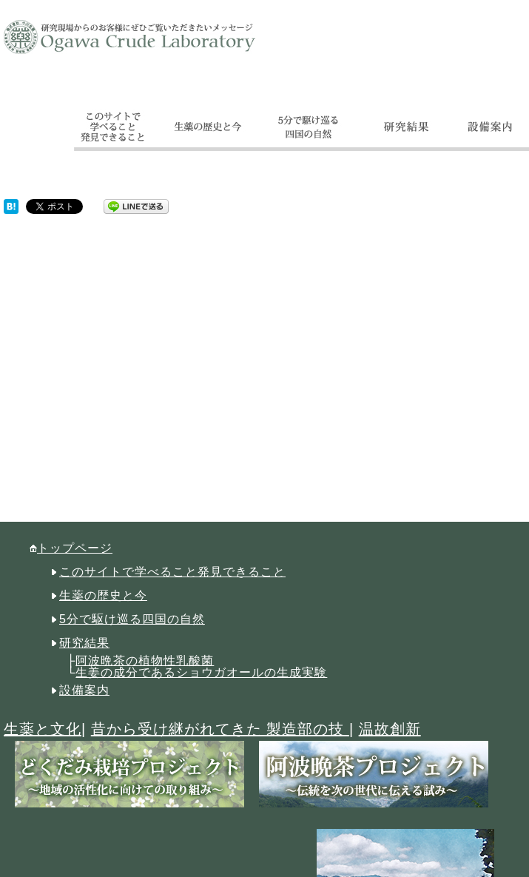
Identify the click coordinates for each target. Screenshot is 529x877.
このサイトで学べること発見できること (172, 571)
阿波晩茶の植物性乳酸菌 (144, 660)
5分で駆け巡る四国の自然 (132, 619)
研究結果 (84, 642)
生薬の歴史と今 (103, 595)
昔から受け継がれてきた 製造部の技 (220, 729)
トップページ (74, 548)
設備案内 (84, 690)
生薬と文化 (42, 729)
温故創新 (390, 729)
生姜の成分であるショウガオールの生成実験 (201, 672)
